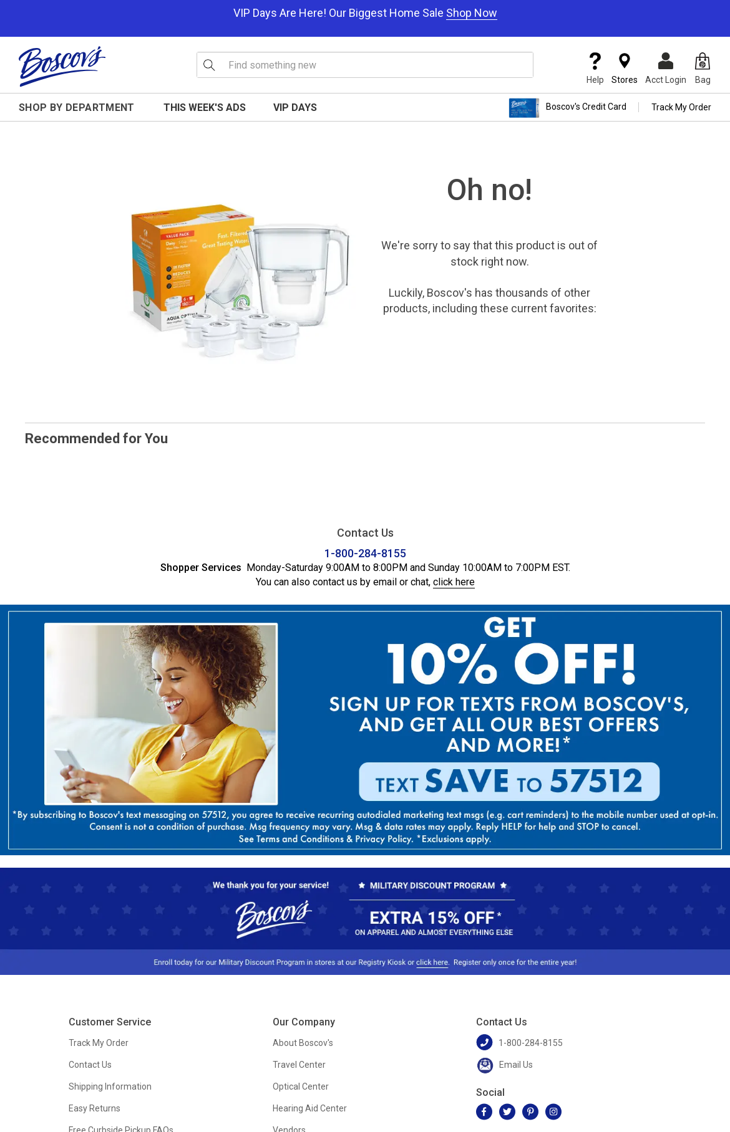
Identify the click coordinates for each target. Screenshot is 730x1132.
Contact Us (90, 1065)
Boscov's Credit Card (567, 108)
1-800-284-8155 (365, 553)
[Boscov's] (62, 66)
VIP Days (295, 107)
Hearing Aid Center (310, 1108)
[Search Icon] (209, 64)
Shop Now (471, 12)
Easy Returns (94, 1108)
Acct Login (665, 68)
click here (454, 582)
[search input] (365, 64)
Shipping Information (110, 1086)
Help (595, 68)
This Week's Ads (204, 107)
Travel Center (299, 1065)
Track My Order (681, 107)
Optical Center (301, 1086)
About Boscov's (303, 1043)
